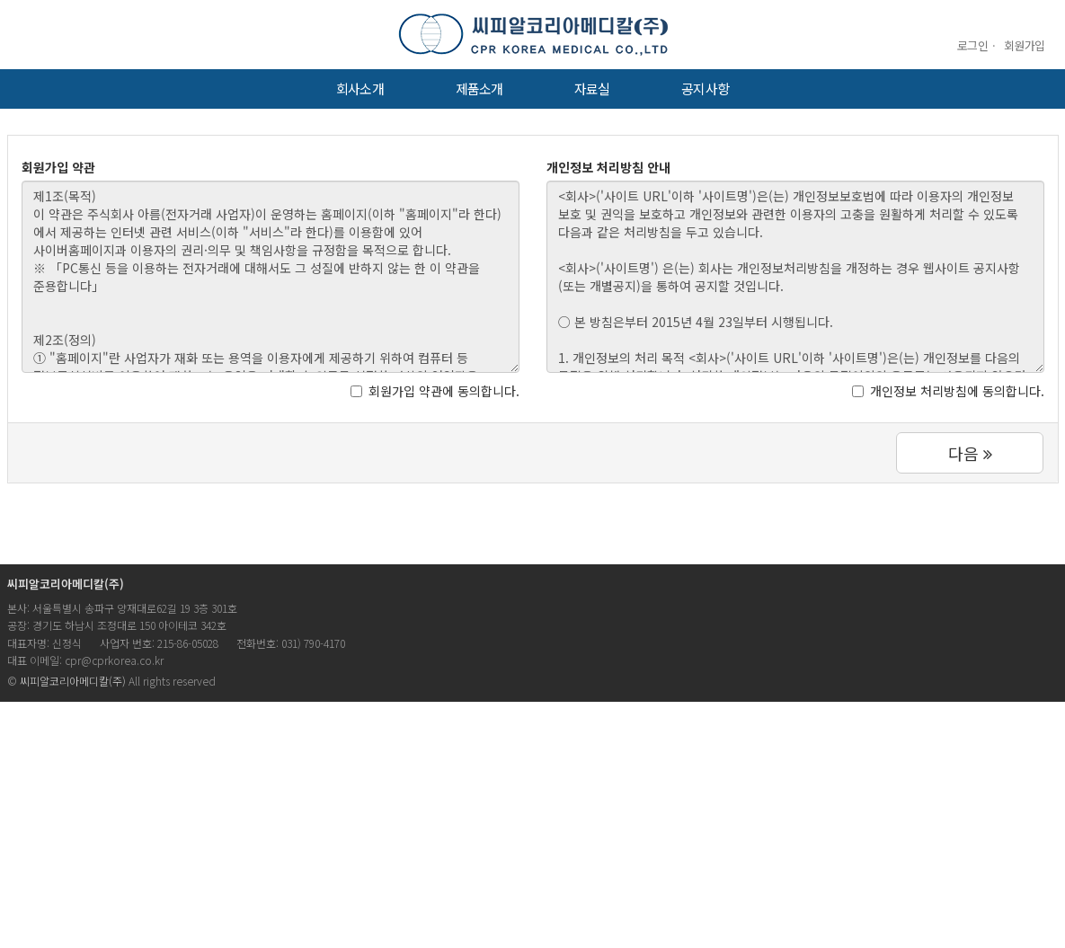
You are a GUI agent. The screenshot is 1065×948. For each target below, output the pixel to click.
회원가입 (1024, 45)
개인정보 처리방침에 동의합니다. (948, 391)
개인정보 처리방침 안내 (608, 167)
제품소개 (479, 88)
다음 (970, 453)
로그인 (972, 45)
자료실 (591, 88)
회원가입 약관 (58, 167)
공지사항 (704, 88)
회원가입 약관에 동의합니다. (435, 391)
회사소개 (359, 88)
